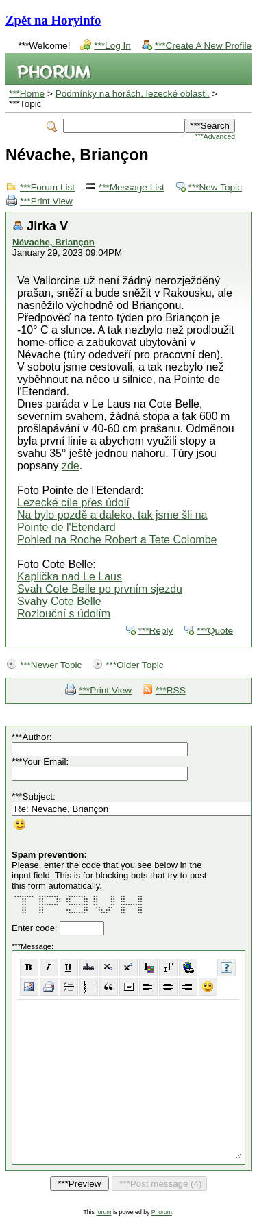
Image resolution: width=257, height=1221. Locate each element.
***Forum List (47, 187)
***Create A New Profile (203, 45)
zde (70, 465)
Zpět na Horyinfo (53, 20)
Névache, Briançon (53, 242)
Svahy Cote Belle (59, 601)
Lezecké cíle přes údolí (73, 502)
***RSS (171, 690)
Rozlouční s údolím (63, 613)
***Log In (112, 45)
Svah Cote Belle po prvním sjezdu (99, 589)
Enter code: (36, 928)
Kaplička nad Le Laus (69, 576)
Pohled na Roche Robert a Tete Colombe (117, 539)
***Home (27, 93)
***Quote (215, 631)
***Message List (131, 187)
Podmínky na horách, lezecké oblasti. (133, 93)
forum (103, 1212)
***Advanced (215, 136)
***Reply (155, 631)
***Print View (46, 201)
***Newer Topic (51, 665)
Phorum (161, 1212)
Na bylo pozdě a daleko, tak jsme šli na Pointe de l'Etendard (112, 521)
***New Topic (215, 187)
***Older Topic (134, 665)
